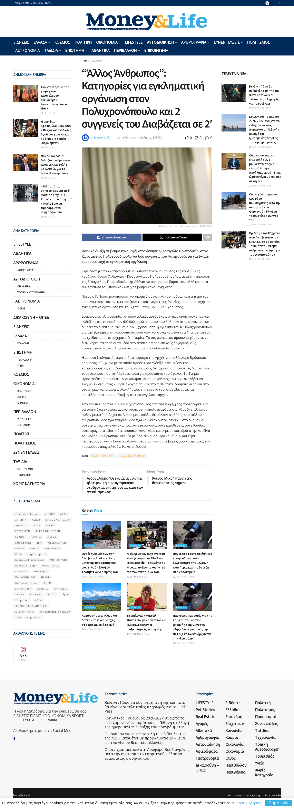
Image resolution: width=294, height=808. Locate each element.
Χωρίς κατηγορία (29, 483)
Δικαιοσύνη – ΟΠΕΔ (31, 317)
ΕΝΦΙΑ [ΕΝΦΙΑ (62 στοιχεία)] (50, 525)
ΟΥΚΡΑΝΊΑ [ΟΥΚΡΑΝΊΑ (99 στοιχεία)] (21, 571)
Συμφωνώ (278, 802)
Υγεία (20, 365)
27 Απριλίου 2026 (138, 633)
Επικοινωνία (156, 50)
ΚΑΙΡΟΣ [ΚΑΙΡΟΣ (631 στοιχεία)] (34, 548)
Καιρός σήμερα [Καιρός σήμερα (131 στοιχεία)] (36, 554)
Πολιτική (83, 42)
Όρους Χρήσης (248, 802)
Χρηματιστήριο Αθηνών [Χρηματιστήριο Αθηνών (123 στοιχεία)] (55, 611)
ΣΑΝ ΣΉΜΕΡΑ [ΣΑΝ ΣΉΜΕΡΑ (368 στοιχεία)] (23, 588)
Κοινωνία (23, 343)
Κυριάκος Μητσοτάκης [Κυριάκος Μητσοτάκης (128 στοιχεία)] (29, 559)
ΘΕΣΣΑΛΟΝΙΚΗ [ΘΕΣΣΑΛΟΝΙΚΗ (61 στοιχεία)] (57, 542)
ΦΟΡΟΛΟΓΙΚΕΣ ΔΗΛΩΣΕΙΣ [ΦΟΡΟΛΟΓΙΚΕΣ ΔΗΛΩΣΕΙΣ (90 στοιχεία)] (31, 605)
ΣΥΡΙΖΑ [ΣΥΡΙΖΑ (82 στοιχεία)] (19, 594)
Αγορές (21, 397)
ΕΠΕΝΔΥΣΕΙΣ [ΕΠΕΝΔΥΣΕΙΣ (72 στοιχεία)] (22, 531)
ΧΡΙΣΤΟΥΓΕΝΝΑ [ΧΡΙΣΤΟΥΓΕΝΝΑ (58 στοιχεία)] (24, 611)
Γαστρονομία (26, 50)
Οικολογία (23, 425)
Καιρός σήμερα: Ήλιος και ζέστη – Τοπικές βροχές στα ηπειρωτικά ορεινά (99, 620)
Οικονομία (106, 42)
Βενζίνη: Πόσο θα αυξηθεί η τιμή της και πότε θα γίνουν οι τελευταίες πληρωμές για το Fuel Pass (264, 94)
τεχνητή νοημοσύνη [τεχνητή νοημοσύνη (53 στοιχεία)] (28, 617)
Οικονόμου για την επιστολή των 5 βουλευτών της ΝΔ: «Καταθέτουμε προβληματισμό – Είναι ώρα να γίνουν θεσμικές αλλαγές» (265, 168)
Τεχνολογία (24, 359)
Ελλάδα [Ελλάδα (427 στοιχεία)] (51, 536)
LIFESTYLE (134, 42)
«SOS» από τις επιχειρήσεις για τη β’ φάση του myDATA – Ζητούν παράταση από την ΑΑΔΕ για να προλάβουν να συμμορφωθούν (56, 199)
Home (85, 61)
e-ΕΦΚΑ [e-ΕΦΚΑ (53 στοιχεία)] (50, 513)
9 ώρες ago (49, 177)
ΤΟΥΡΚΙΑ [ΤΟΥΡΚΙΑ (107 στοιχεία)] (35, 594)
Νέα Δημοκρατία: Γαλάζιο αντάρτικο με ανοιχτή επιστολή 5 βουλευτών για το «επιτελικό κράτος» (55, 164)
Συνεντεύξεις (227, 42)
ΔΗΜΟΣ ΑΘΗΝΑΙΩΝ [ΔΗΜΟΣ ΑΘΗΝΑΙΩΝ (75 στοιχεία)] (58, 519)
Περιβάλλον (125, 50)
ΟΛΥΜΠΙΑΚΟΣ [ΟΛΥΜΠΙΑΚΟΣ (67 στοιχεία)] (50, 565)
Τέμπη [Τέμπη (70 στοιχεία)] (65, 594)
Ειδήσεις (21, 42)
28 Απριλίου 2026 (92, 576)
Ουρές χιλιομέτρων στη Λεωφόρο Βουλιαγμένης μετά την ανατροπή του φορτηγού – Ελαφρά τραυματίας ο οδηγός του (100, 563)
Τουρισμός (24, 475)
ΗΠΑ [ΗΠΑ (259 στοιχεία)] (39, 542)
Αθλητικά (100, 50)
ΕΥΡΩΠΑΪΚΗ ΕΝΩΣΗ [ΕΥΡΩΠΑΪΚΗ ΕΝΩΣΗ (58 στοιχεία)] (48, 531)
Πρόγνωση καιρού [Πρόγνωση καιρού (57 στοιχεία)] (26, 582)
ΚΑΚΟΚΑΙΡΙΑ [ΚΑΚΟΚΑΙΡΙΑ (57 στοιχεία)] (52, 548)
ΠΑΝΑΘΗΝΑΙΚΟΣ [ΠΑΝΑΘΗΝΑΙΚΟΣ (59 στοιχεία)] (25, 577)
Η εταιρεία (234, 795)
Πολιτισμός (258, 42)
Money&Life (20, 795)
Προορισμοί (25, 469)
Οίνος (21, 308)
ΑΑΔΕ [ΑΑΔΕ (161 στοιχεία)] (63, 513)
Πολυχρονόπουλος (132, 456)
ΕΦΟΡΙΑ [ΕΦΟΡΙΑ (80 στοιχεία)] (36, 536)
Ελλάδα (40, 42)
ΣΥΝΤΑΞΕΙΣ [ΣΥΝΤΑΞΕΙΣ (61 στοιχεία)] (60, 588)
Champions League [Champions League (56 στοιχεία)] (27, 513)
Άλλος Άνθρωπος (102, 456)
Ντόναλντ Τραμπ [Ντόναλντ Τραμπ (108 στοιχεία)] (25, 565)
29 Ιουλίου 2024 (127, 137)
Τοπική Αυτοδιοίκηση (31, 292)
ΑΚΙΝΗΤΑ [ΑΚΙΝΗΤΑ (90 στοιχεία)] (20, 519)
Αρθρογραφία (193, 42)
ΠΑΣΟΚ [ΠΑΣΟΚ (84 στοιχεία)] (45, 577)
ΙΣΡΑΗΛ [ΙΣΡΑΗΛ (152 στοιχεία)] (19, 548)
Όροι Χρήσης (253, 795)
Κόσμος (62, 42)
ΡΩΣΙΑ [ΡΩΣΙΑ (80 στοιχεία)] (48, 582)
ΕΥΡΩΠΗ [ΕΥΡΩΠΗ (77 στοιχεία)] (20, 536)
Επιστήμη (74, 50)
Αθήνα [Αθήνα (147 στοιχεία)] (36, 519)
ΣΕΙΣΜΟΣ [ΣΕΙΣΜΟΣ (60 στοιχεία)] (42, 588)
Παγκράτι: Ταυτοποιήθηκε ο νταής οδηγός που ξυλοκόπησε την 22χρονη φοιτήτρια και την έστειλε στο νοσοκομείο (192, 563)
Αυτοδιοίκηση (160, 42)
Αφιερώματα (25, 270)
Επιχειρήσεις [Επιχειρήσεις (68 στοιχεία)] (23, 542)
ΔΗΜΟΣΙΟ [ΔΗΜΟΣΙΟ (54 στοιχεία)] (21, 525)
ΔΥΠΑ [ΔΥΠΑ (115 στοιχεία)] (36, 525)
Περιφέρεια (24, 286)
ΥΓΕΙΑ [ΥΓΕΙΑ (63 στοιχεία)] (38, 600)
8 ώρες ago (49, 216)
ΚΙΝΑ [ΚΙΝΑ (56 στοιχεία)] (18, 554)
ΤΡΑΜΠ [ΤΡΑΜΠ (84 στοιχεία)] (51, 594)
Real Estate (24, 391)
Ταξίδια (51, 50)
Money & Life (102, 137)
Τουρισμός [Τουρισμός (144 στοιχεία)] (22, 600)
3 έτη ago (48, 112)
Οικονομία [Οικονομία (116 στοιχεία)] (41, 571)
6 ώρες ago (49, 147)
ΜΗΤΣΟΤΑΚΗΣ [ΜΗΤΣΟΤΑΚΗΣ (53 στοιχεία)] (58, 559)
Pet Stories (24, 419)
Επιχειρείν (23, 403)
